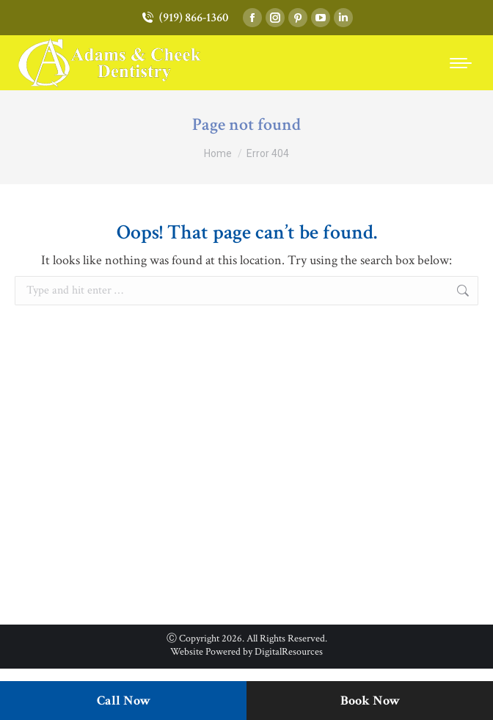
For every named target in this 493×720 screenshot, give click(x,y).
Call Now (123, 700)
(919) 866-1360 (184, 18)
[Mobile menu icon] (460, 63)
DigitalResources (289, 651)
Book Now (370, 700)
